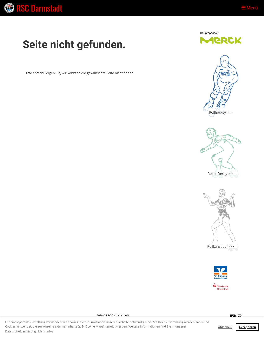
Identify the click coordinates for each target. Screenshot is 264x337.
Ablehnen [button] (225, 327)
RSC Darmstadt (39, 8)
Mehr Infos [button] (45, 331)
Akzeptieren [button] (247, 327)
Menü (250, 7)
